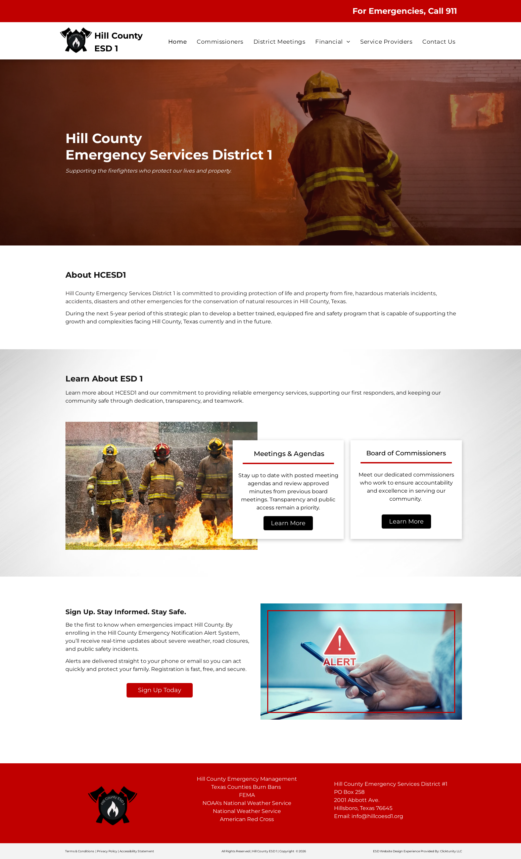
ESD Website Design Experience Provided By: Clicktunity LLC (417, 851)
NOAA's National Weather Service (246, 803)
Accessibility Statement (137, 851)
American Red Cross (247, 819)
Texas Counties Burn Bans (246, 787)
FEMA (247, 795)
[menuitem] (177, 42)
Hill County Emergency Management (247, 779)
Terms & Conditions (79, 851)
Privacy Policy (107, 851)
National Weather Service (247, 811)
